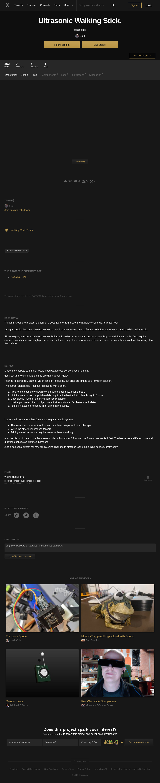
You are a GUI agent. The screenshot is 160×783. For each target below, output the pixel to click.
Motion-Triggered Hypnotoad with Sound (109, 636)
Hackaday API (100, 769)
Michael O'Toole (17, 705)
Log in (148, 5)
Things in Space (17, 636)
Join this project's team (17, 210)
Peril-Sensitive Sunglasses (99, 701)
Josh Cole (13, 640)
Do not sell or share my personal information (130, 769)
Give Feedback (51, 769)
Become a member (52, 734)
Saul (80, 36)
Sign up (134, 5)
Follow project (62, 45)
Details (24, 75)
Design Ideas (15, 701)
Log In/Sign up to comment (20, 556)
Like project (99, 45)
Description (11, 75)
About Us (14, 769)
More (69, 5)
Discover (31, 5)
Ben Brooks (90, 640)
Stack (57, 5)
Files (35, 74)
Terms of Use (68, 769)
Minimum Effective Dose (97, 705)
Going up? (80, 762)
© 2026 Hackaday (80, 775)
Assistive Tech (19, 277)
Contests (45, 5)
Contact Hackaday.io (31, 769)
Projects (18, 5)
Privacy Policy (84, 769)
